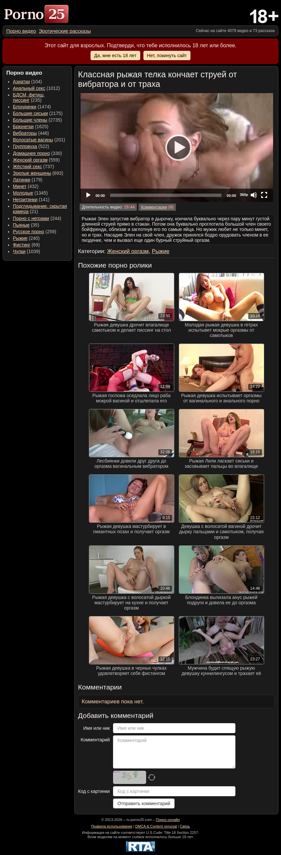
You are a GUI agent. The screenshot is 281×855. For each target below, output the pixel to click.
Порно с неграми (31, 218)
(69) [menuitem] (26, 244)
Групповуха (25, 146)
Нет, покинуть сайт (167, 55)
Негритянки (25, 199)
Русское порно (28, 231)
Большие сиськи (30, 113)
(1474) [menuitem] (32, 106)
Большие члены (30, 120)
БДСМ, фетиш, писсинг (29, 97)
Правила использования (111, 826)
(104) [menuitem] (27, 81)
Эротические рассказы (65, 31)
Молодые (23, 193)
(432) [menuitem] (26, 186)
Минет (19, 186)
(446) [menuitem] (31, 133)
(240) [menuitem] (26, 238)
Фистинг (21, 244)
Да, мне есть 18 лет (115, 55)
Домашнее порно (31, 153)
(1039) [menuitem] (26, 251)
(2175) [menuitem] (37, 113)
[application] (176, 147)
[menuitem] (21, 31)
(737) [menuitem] (33, 166)
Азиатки (21, 81)
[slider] (165, 195)
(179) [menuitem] (27, 179)
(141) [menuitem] (31, 199)
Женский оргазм (30, 160)
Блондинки (24, 106)
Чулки (19, 251)
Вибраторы (25, 133)
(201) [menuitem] (39, 139)
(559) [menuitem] (36, 160)
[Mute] (254, 195)
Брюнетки (23, 126)
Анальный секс (29, 88)
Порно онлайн (168, 820)
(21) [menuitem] (40, 209)
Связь (185, 826)
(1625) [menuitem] (30, 126)
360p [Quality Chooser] (244, 195)
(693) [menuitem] (38, 173)
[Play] (176, 147)
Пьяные (21, 225)
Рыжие (20, 238)
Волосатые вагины (33, 139)
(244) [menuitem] (37, 218)
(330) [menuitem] (37, 153)
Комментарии (154, 207)
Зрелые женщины (32, 173)
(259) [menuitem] (34, 231)
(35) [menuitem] (26, 225)
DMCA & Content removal (156, 826)
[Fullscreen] (264, 195)
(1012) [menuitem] (36, 88)
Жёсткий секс (27, 166)
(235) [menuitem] (29, 97)
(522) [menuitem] (31, 146)
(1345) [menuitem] (30, 193)
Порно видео (21, 31)
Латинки (21, 179)
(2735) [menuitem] (37, 120)
